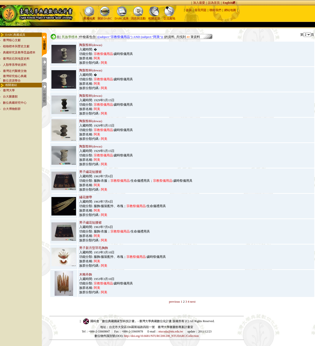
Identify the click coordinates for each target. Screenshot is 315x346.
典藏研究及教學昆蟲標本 (19, 52)
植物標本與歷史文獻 (16, 46)
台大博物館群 (12, 109)
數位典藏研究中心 (15, 102)
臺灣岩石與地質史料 (16, 58)
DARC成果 (122, 17)
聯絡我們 (215, 10)
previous (174, 301)
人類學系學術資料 (15, 64)
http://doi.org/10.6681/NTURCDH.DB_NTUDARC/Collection (161, 336)
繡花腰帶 (85, 197)
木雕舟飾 (85, 274)
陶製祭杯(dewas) (90, 45)
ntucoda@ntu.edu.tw (170, 331)
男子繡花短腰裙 (90, 172)
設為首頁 (214, 2)
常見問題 (200, 10)
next (192, 301)
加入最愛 (199, 2)
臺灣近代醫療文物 (15, 71)
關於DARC (105, 17)
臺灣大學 (9, 90)
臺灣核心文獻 (12, 40)
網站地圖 (230, 10)
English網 (229, 2)
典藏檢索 (89, 17)
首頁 (189, 10)
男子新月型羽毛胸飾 (93, 248)
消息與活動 (138, 17)
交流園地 (169, 17)
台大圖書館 (10, 96)
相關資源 (154, 17)
